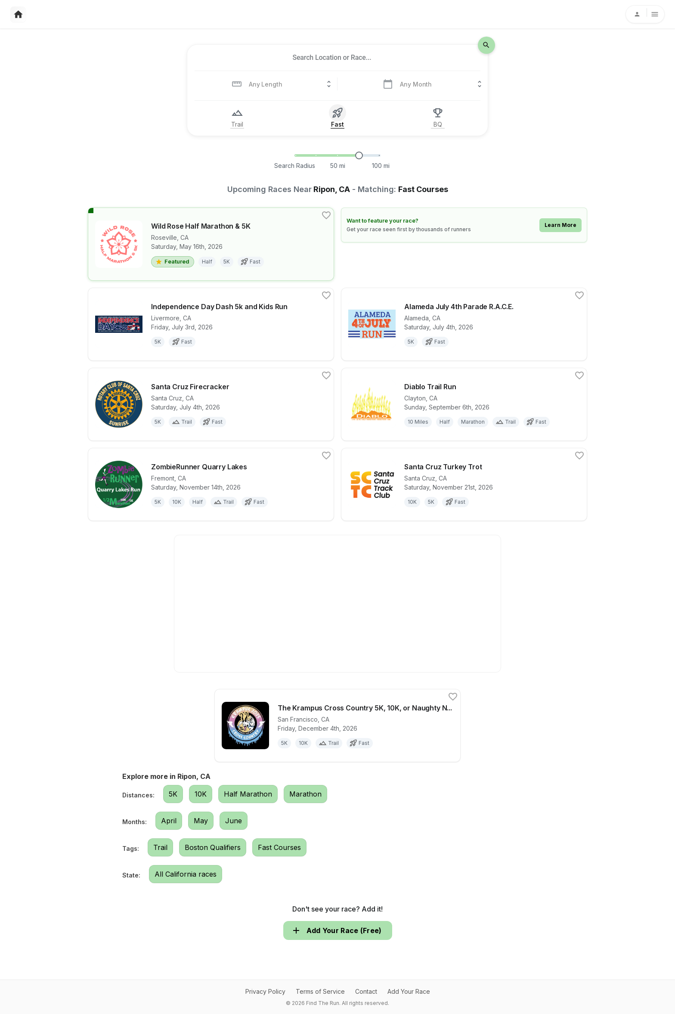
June (233, 820)
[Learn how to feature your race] (464, 225)
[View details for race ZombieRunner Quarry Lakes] (211, 484)
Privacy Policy (265, 991)
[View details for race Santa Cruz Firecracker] (211, 404)
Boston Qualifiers (213, 847)
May (201, 820)
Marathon (305, 794)
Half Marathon (248, 794)
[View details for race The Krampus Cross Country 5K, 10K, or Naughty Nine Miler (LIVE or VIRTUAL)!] (337, 725)
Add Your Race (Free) (338, 930)
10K (201, 794)
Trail (160, 847)
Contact (366, 991)
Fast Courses (279, 847)
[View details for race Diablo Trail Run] (464, 404)
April (168, 820)
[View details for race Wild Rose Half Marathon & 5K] (211, 244)
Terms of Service (320, 991)
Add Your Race (408, 991)
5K (173, 794)
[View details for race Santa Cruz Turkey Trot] (464, 484)
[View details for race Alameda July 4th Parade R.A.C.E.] (464, 324)
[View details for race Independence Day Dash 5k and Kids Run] (211, 324)
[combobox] (332, 57)
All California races (186, 874)
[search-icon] (486, 45)
